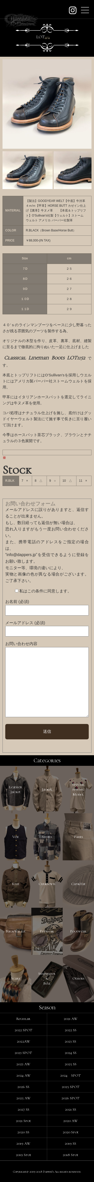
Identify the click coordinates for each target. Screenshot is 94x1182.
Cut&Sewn (47, 884)
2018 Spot (70, 1155)
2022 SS (70, 1030)
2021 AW (70, 1018)
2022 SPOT (23, 1030)
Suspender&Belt (46, 978)
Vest (15, 836)
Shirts (47, 836)
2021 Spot (23, 1120)
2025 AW (23, 1098)
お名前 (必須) (17, 601)
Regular (23, 1018)
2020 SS (23, 1132)
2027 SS (23, 1109)
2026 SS (23, 1086)
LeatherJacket (15, 789)
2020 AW (70, 1120)
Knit (15, 884)
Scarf (15, 978)
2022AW (23, 1041)
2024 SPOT (70, 1075)
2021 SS (70, 1109)
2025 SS (70, 1064)
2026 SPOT (70, 1098)
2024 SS (70, 1052)
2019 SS (70, 1143)
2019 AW (23, 1143)
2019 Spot (23, 1155)
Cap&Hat (78, 884)
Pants (78, 836)
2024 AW (23, 1075)
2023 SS (70, 1041)
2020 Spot (70, 1132)
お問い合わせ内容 (21, 644)
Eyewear (47, 931)
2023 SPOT (23, 1052)
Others (78, 978)
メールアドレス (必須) (25, 623)
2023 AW (23, 1064)
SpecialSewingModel (78, 789)
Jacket (47, 789)
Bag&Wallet (16, 931)
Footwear (78, 931)
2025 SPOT (70, 1086)
